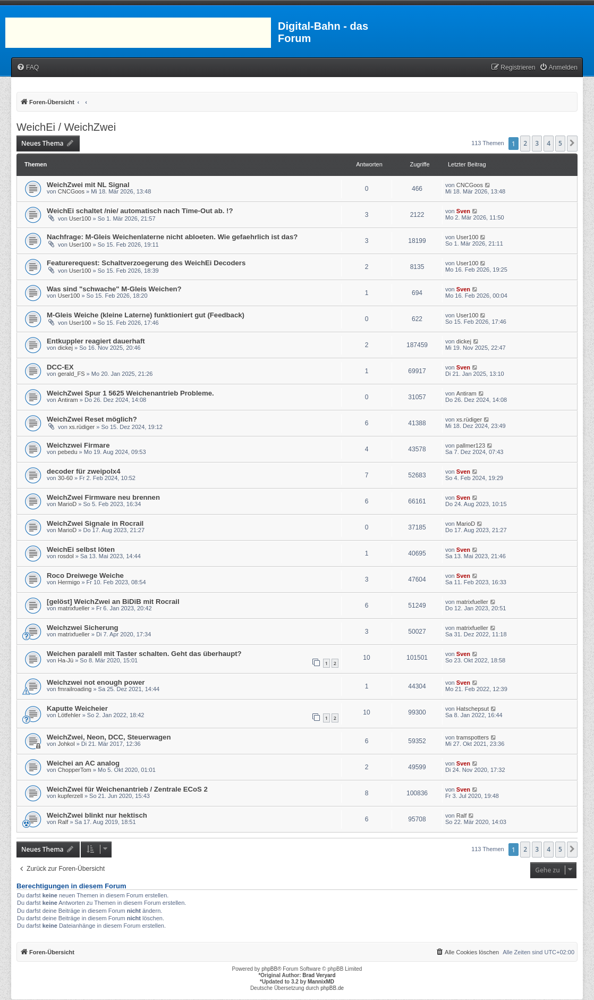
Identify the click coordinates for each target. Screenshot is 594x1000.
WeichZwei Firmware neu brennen (103, 497)
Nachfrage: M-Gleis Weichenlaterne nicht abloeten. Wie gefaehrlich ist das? (172, 237)
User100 (80, 218)
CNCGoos (71, 191)
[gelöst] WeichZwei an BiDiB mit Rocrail (113, 602)
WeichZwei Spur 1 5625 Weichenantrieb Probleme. (130, 393)
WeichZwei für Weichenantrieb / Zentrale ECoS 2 (127, 789)
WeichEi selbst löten (81, 549)
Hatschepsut (472, 708)
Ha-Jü (65, 660)
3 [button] (537, 143)
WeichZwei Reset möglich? (92, 419)
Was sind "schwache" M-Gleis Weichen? (114, 289)
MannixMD (321, 982)
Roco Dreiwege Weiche (85, 575)
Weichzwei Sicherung (82, 628)
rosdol (66, 556)
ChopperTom (74, 770)
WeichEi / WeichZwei (66, 127)
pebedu (68, 452)
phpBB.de (332, 988)
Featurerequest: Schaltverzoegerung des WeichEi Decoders (146, 263)
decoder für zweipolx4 (84, 471)
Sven (463, 211)
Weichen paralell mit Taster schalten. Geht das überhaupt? (144, 654)
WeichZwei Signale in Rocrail (95, 523)
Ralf (63, 822)
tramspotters (472, 737)
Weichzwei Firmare (78, 445)
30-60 (65, 478)
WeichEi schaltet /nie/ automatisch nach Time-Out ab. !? (140, 211)
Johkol (66, 744)
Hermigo (69, 582)
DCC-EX (60, 367)
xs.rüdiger (82, 427)
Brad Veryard (318, 975)
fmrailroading (75, 689)
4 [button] (548, 143)
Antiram (68, 400)
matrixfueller (74, 608)
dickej (65, 347)
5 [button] (560, 143)
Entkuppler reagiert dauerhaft (96, 341)
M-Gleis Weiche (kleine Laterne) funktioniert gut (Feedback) (145, 315)
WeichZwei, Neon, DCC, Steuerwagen (109, 737)
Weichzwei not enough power (96, 682)
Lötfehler (69, 715)
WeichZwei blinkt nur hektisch (97, 815)
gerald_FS (71, 374)
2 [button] (525, 143)
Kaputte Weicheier (77, 708)
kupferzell (70, 796)
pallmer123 (470, 445)
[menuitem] (27, 68)
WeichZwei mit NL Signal (88, 185)
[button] (572, 144)
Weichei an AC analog (83, 763)
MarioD (67, 504)
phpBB (269, 969)
